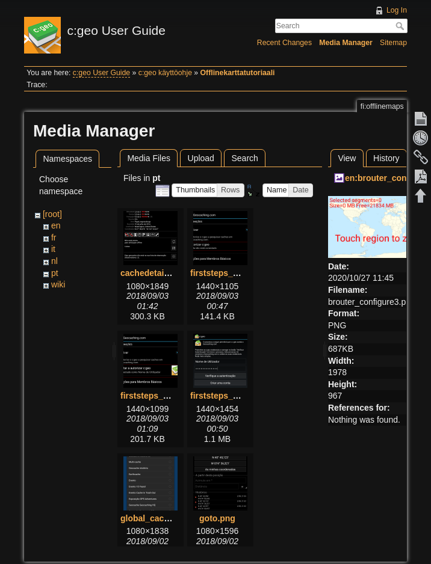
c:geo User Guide (101, 73)
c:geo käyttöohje (165, 73)
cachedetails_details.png (170, 273)
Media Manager (346, 42)
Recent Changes (284, 42)
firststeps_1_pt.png (229, 273)
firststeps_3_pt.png (229, 395)
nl (54, 261)
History (386, 158)
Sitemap (393, 42)
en (56, 225)
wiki (58, 284)
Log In (396, 10)
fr (54, 237)
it (53, 249)
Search (401, 26)
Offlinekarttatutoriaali (237, 73)
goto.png (217, 518)
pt (54, 273)
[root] (52, 214)
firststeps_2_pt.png (159, 395)
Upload (201, 158)
